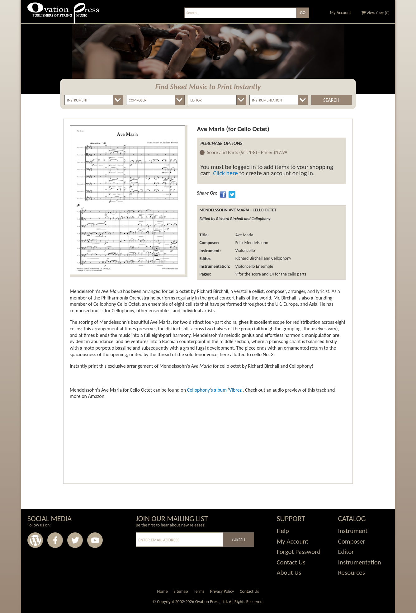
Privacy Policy (222, 591)
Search (331, 100)
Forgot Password (298, 552)
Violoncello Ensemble (253, 266)
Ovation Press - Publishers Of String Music (63, 15)
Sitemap (180, 591)
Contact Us (291, 562)
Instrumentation (359, 562)
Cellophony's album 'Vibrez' (215, 390)
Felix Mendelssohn (251, 242)
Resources (351, 572)
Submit (238, 539)
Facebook (55, 540)
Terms (199, 591)
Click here (225, 173)
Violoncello (244, 250)
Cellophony (281, 258)
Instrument (353, 531)
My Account (340, 12)
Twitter (75, 540)
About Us (289, 572)
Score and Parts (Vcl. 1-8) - (247, 152)
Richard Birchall (248, 258)
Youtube (95, 540)
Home (162, 591)
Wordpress (35, 540)
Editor (346, 552)
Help (283, 531)
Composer (351, 541)
